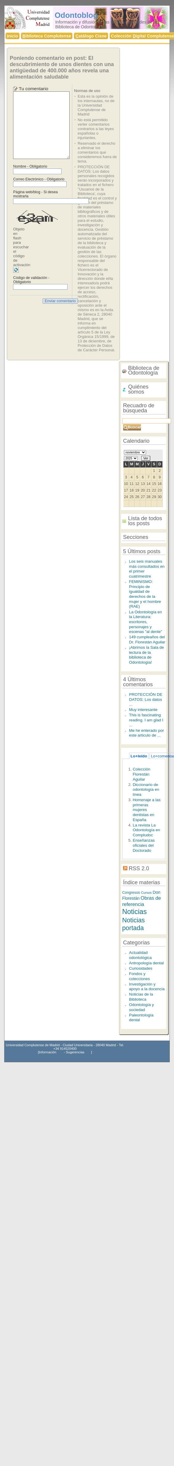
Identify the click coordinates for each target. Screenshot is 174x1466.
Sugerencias (75, 1052)
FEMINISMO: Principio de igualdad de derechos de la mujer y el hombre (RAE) (145, 594)
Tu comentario (33, 88)
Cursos (146, 892)
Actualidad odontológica (140, 955)
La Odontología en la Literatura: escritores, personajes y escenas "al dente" (145, 622)
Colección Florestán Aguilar (141, 774)
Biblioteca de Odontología (143, 370)
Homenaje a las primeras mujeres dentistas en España (146, 810)
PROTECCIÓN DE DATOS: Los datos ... (145, 699)
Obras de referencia (141, 901)
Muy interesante (143, 709)
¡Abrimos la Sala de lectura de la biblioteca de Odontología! (146, 655)
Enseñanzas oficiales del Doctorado (144, 845)
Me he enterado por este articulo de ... (146, 733)
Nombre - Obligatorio (30, 166)
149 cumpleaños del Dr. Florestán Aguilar (147, 639)
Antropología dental (146, 963)
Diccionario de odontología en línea (146, 789)
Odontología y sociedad (141, 1007)
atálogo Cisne (91, 36)
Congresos (131, 892)
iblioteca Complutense (46, 36)
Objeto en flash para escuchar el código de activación (21, 247)
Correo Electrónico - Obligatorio (38, 179)
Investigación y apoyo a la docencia (147, 986)
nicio (12, 36)
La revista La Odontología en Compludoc (146, 830)
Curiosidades (141, 968)
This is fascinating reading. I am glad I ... (146, 720)
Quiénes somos (138, 389)
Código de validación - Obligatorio (31, 280)
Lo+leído (139, 756)
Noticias (134, 912)
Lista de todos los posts (145, 520)
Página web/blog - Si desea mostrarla (35, 194)
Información (47, 1052)
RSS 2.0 (139, 868)
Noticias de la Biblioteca (141, 997)
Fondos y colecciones (139, 976)
